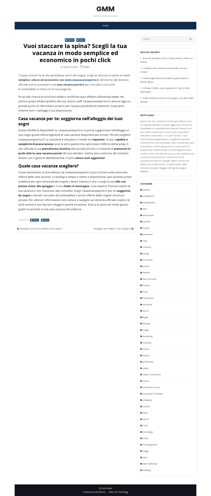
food (145, 291)
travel (70, 40)
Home (105, 25)
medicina (147, 342)
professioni (148, 361)
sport (145, 412)
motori (146, 349)
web (145, 457)
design (146, 253)
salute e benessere (152, 374)
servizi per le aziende (152, 393)
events (146, 266)
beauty (146, 228)
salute (146, 368)
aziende (146, 221)
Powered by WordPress (94, 492)
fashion (146, 272)
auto (145, 208)
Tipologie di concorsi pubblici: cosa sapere (41, 228)
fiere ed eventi (149, 279)
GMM (105, 9)
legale (145, 317)
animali (146, 189)
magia (146, 330)
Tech (145, 425)
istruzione (147, 304)
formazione (148, 298)
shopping (147, 400)
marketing (147, 336)
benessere (148, 234)
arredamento (149, 202)
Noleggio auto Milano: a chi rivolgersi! (112, 228)
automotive (148, 215)
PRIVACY (144, 171)
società (146, 406)
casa (145, 240)
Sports (146, 419)
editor (87, 66)
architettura (148, 196)
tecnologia (148, 432)
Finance (146, 285)
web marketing (150, 463)
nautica (146, 355)
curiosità (147, 247)
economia (147, 259)
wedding (147, 470)
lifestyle (146, 323)
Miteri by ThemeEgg (118, 492)
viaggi (82, 40)
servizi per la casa (151, 387)
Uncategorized (150, 444)
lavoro (146, 310)
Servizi (146, 381)
